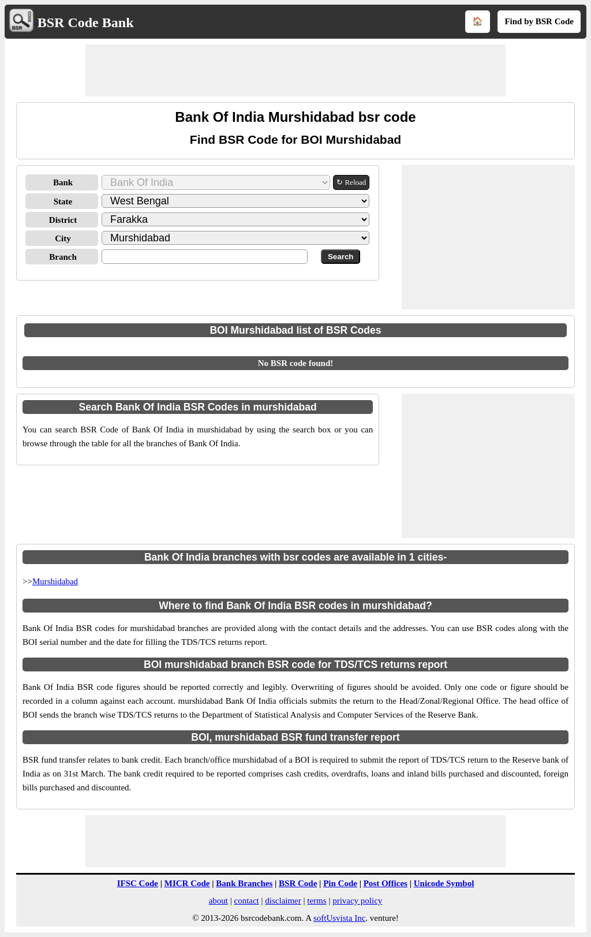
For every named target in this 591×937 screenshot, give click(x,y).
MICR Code (187, 883)
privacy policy (357, 900)
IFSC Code (137, 883)
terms (316, 900)
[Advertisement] (295, 70)
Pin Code (340, 883)
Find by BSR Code (539, 21)
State (63, 201)
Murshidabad (55, 581)
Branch (63, 257)
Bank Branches (244, 883)
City (63, 238)
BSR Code (298, 883)
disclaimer (283, 900)
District (63, 220)
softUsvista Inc (339, 918)
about (218, 900)
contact (246, 900)
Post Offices (385, 883)
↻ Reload (351, 182)
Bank (63, 182)
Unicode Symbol (444, 883)
